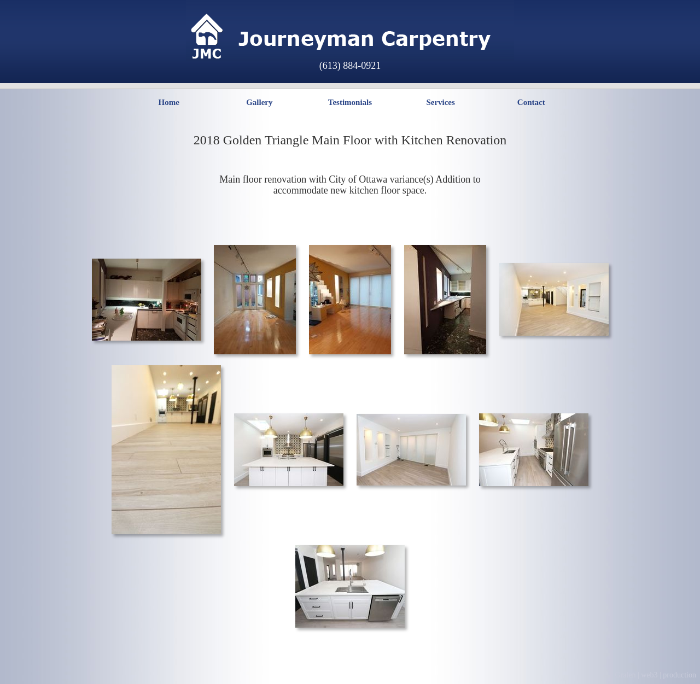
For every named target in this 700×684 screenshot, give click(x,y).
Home (168, 102)
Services (440, 102)
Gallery (259, 102)
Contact (531, 102)
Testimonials (350, 102)
